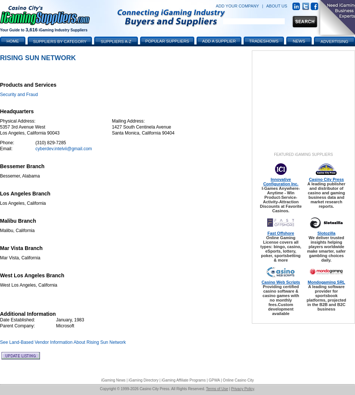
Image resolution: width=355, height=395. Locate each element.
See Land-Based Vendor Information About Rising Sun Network (63, 342)
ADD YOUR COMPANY (237, 6)
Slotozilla (326, 233)
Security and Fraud (19, 94)
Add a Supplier (219, 41)
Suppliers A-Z (116, 41)
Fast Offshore (281, 233)
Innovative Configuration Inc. (280, 181)
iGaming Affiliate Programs (183, 380)
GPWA (214, 380)
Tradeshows (264, 41)
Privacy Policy (242, 389)
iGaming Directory (143, 380)
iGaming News (113, 380)
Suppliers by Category (59, 41)
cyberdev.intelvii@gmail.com (64, 148)
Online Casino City (238, 380)
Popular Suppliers (167, 41)
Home (13, 41)
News (299, 41)
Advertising (334, 41)
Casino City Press (326, 179)
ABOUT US (276, 6)
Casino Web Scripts (281, 282)
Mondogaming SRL (326, 282)
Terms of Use (217, 389)
